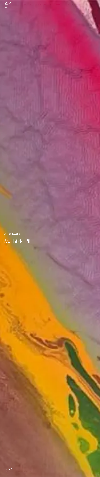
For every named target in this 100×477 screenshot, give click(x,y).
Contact (92, 4)
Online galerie (71, 4)
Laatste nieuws (83, 4)
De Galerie (39, 4)
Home (24, 4)
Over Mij (31, 4)
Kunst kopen (60, 4)
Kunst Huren (48, 4)
